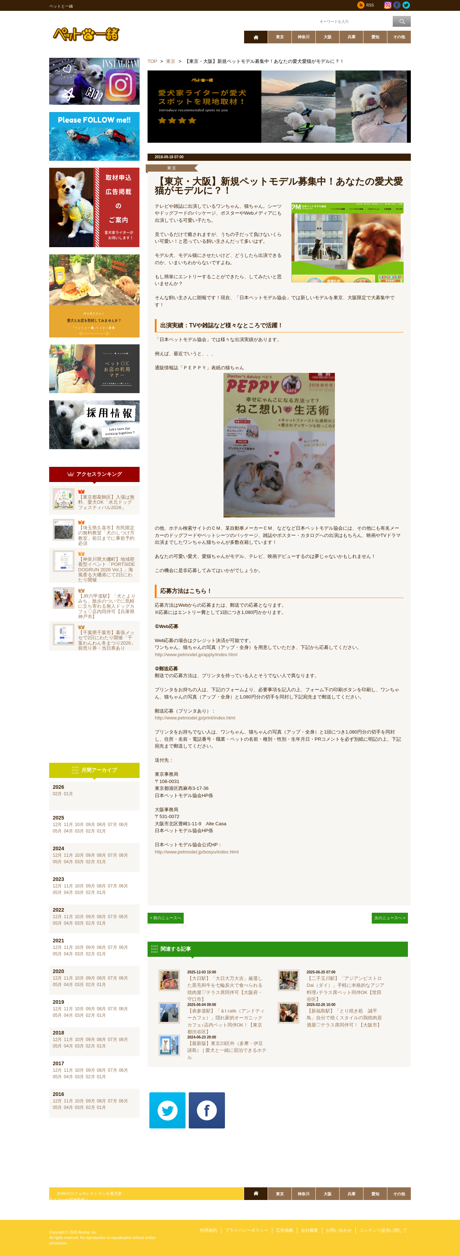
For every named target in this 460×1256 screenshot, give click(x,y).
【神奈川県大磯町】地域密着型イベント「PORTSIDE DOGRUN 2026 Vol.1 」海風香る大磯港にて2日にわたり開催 (106, 569)
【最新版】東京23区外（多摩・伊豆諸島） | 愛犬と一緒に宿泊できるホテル (227, 1050)
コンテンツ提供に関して (383, 1230)
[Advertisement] (94, 707)
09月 (90, 824)
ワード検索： (306, 21)
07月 (112, 824)
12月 (57, 824)
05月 (57, 831)
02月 (57, 793)
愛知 (375, 37)
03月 (79, 831)
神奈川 (304, 37)
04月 (68, 831)
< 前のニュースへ (166, 918)
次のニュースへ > (390, 918)
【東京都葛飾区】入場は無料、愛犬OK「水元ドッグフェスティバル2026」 (106, 502)
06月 (123, 824)
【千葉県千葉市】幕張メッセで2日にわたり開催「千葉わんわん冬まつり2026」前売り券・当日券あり (107, 640)
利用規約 (208, 1230)
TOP (152, 61)
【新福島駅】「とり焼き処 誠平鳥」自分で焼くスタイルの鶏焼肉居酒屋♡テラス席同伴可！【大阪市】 (344, 1018)
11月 (68, 824)
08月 (101, 824)
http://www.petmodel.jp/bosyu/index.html (197, 852)
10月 (79, 824)
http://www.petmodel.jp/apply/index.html (196, 654)
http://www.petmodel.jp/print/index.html (195, 718)
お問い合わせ (339, 1230)
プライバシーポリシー (246, 1230)
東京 (280, 37)
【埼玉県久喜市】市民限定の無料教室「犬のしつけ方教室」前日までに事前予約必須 (106, 535)
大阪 (328, 37)
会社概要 (309, 1230)
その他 (399, 37)
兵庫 (351, 37)
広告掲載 (284, 1230)
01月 (68, 793)
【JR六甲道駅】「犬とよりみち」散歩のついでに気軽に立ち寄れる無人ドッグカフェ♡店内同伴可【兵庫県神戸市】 (107, 606)
